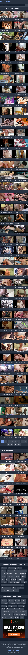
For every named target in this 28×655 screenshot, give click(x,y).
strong (24, 582)
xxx (3, 579)
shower (11, 600)
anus (9, 588)
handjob (5, 600)
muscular (13, 603)
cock (24, 576)
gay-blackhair (13, 606)
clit (14, 588)
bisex (21, 608)
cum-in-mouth (21, 603)
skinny (4, 617)
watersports (6, 611)
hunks (18, 600)
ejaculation (11, 585)
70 (12, 444)
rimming (5, 606)
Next (19, 444)
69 (8, 444)
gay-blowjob (23, 611)
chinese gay (13, 568)
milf (4, 608)
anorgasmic (23, 570)
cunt (4, 588)
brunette (10, 608)
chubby (10, 573)
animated (5, 603)
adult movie (23, 573)
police (4, 576)
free (18, 617)
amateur (18, 582)
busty (9, 590)
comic (4, 585)
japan (24, 600)
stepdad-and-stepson (21, 614)
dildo (4, 590)
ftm (16, 573)
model (14, 579)
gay (16, 608)
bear (16, 570)
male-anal (14, 611)
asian (4, 570)
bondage (11, 576)
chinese (5, 568)
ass (8, 579)
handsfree (21, 579)
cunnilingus (20, 585)
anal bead (21, 588)
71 (15, 444)
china (20, 568)
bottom (4, 582)
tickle (11, 582)
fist (22, 617)
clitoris (18, 576)
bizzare (10, 614)
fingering (22, 606)
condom (16, 590)
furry (4, 573)
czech (4, 614)
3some (10, 570)
